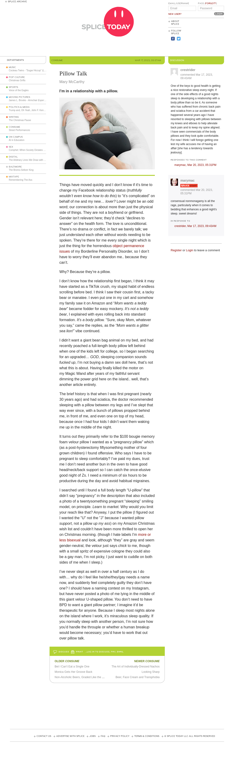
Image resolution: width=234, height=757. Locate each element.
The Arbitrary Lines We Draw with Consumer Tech (34, 160)
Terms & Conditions (146, 736)
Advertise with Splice (70, 736)
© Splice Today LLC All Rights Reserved (189, 736)
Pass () (207, 3)
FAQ (103, 736)
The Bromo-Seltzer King (21, 170)
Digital (13, 156)
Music (12, 67)
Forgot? (210, 3)
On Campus (16, 137)
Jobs (92, 736)
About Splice (175, 22)
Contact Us (44, 736)
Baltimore (15, 166)
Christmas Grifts (17, 80)
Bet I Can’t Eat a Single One (72, 666)
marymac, (195, 165)
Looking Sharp (150, 671)
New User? (174, 14)
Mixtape (14, 176)
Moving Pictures (19, 97)
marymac (187, 180)
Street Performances (19, 130)
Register (176, 250)
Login (189, 250)
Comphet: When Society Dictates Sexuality (31, 150)
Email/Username (178, 3)
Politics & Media (19, 107)
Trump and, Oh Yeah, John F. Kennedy (29, 110)
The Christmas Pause (20, 120)
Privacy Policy (119, 736)
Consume (14, 127)
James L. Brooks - (36, 100)
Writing (14, 117)
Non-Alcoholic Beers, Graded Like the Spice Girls (85, 677)
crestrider (187, 70)
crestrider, (195, 226)
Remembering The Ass (20, 180)
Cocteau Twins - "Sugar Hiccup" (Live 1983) (31, 70)
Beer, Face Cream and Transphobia (137, 677)
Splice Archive (17, 1)
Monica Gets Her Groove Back (73, 671)
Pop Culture (17, 77)
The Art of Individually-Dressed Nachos (135, 666)
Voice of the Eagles (19, 90)
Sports (13, 87)
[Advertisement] (203, 37)
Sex (11, 147)
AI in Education (16, 140)
